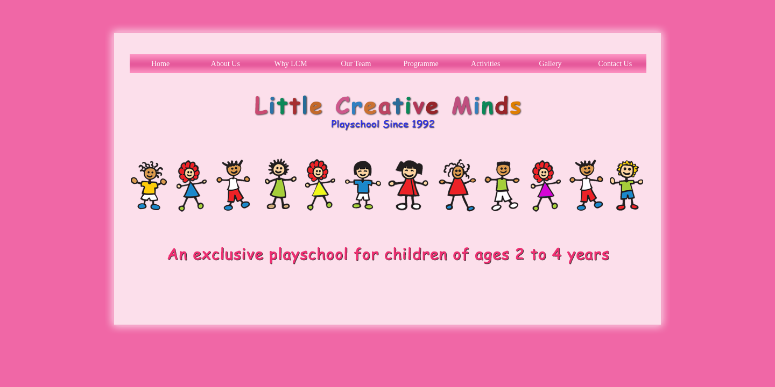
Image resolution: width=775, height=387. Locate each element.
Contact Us (615, 64)
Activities (485, 64)
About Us (225, 64)
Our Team (356, 64)
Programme (420, 64)
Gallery (550, 64)
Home (160, 64)
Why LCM (290, 64)
